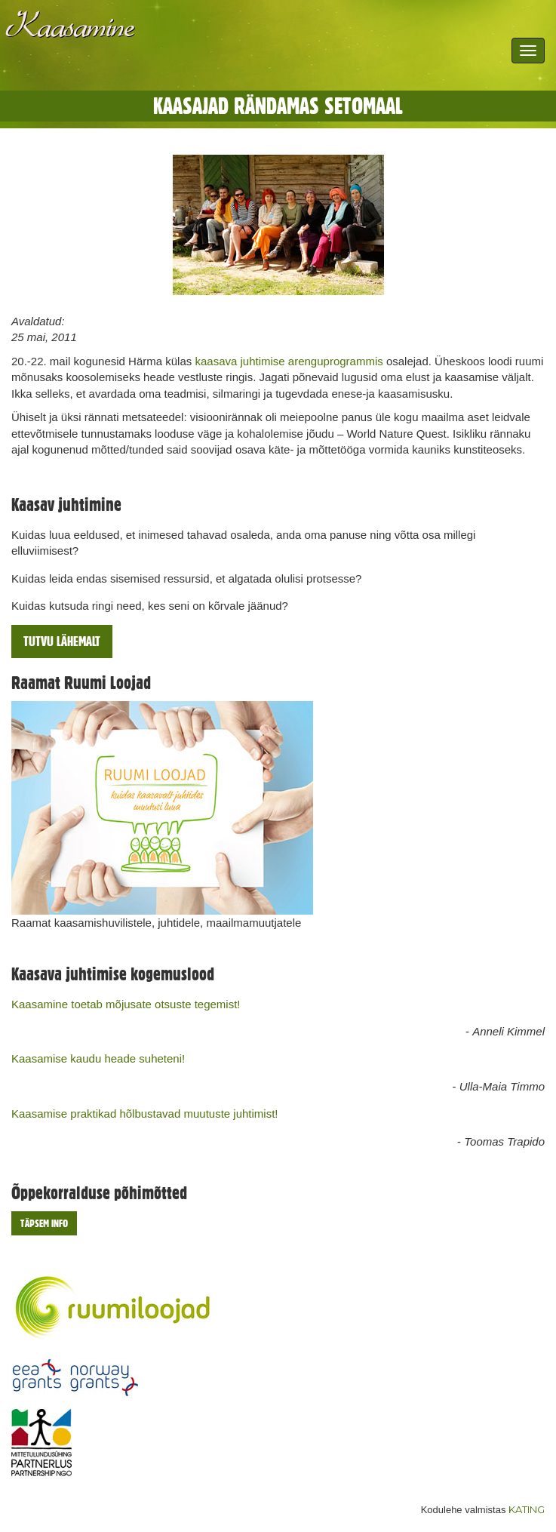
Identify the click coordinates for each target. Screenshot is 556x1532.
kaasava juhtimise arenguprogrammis (288, 361)
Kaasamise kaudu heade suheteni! (98, 1058)
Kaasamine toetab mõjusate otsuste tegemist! (126, 1004)
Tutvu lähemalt (61, 641)
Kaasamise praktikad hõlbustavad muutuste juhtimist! (144, 1113)
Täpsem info (44, 1223)
